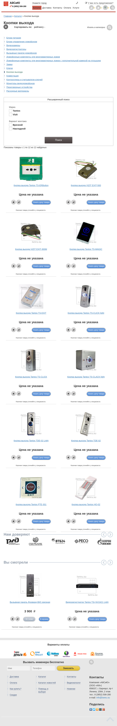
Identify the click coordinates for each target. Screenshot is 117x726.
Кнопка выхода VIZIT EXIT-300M (31, 249)
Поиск (58, 140)
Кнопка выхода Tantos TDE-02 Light (31, 440)
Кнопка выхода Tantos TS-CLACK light (86, 377)
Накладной (19, 128)
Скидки (13, 695)
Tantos (16, 110)
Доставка (46, 8)
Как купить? (15, 689)
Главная (8, 16)
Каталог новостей (47, 682)
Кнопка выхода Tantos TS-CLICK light (86, 313)
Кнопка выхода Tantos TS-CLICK (31, 377)
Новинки (71, 689)
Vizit (15, 114)
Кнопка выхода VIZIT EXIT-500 (86, 185)
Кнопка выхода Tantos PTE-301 (31, 504)
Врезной (18, 125)
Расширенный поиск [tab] (37, 99)
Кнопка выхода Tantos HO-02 (86, 504)
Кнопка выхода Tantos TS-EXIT (31, 313)
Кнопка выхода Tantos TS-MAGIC (86, 249)
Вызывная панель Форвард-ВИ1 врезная (30, 602)
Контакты (57, 8)
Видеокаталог (74, 682)
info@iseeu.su (103, 697)
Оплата (67, 8)
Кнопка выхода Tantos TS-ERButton (31, 185)
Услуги (76, 8)
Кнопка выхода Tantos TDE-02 (86, 440)
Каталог (37, 8)
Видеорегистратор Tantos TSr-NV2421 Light (87, 602)
